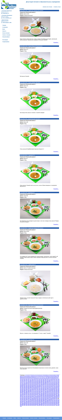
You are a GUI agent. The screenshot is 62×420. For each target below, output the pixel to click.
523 (43, 397)
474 (30, 395)
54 (52, 376)
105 (46, 378)
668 (40, 404)
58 (58, 376)
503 (45, 396)
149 (51, 380)
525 (47, 397)
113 (22, 379)
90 (23, 378)
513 (24, 397)
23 (50, 375)
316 (49, 387)
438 (41, 393)
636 (58, 402)
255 (53, 384)
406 (21, 392)
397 (43, 391)
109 (54, 378)
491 (22, 396)
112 (21, 379)
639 (24, 403)
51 (48, 376)
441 (47, 393)
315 (47, 387)
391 (32, 391)
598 (26, 401)
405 (58, 391)
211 (49, 382)
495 (30, 396)
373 (38, 390)
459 (41, 394)
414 (36, 392)
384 (58, 390)
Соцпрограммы (56, 418)
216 (58, 382)
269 (40, 385)
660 (24, 404)
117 (30, 379)
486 (53, 395)
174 (58, 380)
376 (43, 390)
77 (44, 377)
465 (53, 394)
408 (24, 392)
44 (39, 376)
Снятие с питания (33, 418)
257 (56, 384)
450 (24, 394)
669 (41, 404)
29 (58, 375)
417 (41, 392)
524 (45, 397)
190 (49, 381)
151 (55, 380)
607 (43, 401)
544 (43, 398)
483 (47, 395)
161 (34, 380)
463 (49, 394)
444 (53, 393)
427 (21, 393)
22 (49, 375)
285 (30, 386)
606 (41, 401)
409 (26, 392)
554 (22, 399)
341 (56, 388)
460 (43, 394)
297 (53, 386)
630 (47, 402)
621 (30, 402)
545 (45, 398)
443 (51, 393)
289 (38, 386)
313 (43, 387)
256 (55, 384)
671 (45, 404)
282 (24, 386)
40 (34, 376)
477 (36, 395)
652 (49, 403)
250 (43, 384)
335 (45, 388)
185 (40, 381)
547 (49, 398)
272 (45, 385)
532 (21, 398)
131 (56, 379)
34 (25, 376)
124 (43, 379)
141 (36, 380)
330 (36, 388)
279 (58, 385)
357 (47, 389)
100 (37, 378)
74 (40, 377)
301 (21, 387)
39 (32, 376)
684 (30, 405)
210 (47, 382)
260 (22, 385)
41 (35, 376)
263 (28, 385)
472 (26, 395)
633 (53, 402)
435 (36, 393)
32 (23, 376)
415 (38, 392)
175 (21, 381)
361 (55, 389)
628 (43, 402)
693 (47, 405)
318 (53, 387)
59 (20, 377)
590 (51, 400)
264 (30, 385)
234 (53, 383)
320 (56, 387)
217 (21, 383)
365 (22, 390)
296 (51, 386)
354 (41, 389)
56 (55, 376)
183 (36, 381)
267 (36, 385)
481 (43, 395)
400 (49, 391)
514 (26, 397)
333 (41, 388)
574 (21, 400)
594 (58, 400)
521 (40, 397)
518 (34, 397)
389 (28, 391)
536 (28, 398)
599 (28, 401)
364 (21, 390)
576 (24, 400)
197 (22, 382)
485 (51, 395)
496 (32, 396)
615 (58, 401)
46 (42, 376)
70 (35, 377)
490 (21, 396)
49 (46, 376)
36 (28, 376)
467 (56, 394)
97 (32, 378)
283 (26, 386)
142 (38, 380)
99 (35, 378)
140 (34, 380)
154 (21, 380)
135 (24, 380)
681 (24, 405)
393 (36, 391)
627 (41, 402)
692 (45, 405)
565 (43, 399)
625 (38, 402)
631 (49, 402)
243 (30, 384)
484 (49, 395)
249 (41, 384)
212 (51, 382)
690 (41, 405)
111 (58, 378)
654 (53, 403)
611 (51, 401)
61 (23, 377)
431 (28, 393)
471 (24, 395)
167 (45, 380)
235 (55, 383)
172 (55, 380)
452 (28, 394)
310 (38, 387)
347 (28, 389)
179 (28, 381)
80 (48, 377)
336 (47, 388)
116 (28, 379)
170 (51, 380)
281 (22, 386)
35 (27, 376)
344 (22, 389)
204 (36, 382)
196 (21, 382)
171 (53, 380)
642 (30, 403)
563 (40, 399)
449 (22, 394)
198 (24, 382)
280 (21, 386)
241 (26, 384)
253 (49, 384)
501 (41, 396)
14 (38, 375)
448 (21, 394)
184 (38, 381)
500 (40, 396)
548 (51, 398)
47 (43, 376)
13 (36, 375)
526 (49, 397)
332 (40, 388)
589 (49, 400)
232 (49, 383)
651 (47, 403)
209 (45, 382)
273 (47, 385)
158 (28, 380)
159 (30, 380)
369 (30, 390)
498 (36, 396)
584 (40, 400)
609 (47, 401)
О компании (9, 418)
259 (21, 385)
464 (51, 394)
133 (21, 380)
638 (22, 403)
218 (22, 383)
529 (55, 397)
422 (51, 392)
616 (21, 402)
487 (55, 395)
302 (22, 387)
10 (32, 375)
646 (38, 403)
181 (32, 381)
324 (24, 388)
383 (56, 390)
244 (32, 384)
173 (56, 380)
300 (58, 386)
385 (21, 391)
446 (56, 393)
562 (38, 399)
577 (26, 400)
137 (28, 380)
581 (34, 400)
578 (28, 400)
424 (55, 392)
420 (47, 392)
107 (50, 378)
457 (38, 394)
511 (21, 397)
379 (49, 390)
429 (24, 393)
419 (45, 392)
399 (47, 391)
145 (43, 380)
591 (53, 400)
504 (47, 396)
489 (58, 395)
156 (24, 380)
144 (41, 380)
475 (32, 395)
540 (36, 398)
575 (22, 400)
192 (53, 381)
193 (55, 381)
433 (32, 393)
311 (40, 387)
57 (56, 376)
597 (24, 401)
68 (32, 377)
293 (45, 386)
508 (55, 396)
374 (40, 390)
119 (34, 379)
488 (56, 395)
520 (38, 397)
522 (41, 397)
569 (51, 399)
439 (43, 393)
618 (24, 402)
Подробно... (56, 42)
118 (32, 379)
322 (21, 388)
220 (26, 383)
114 (24, 379)
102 (41, 378)
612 (53, 401)
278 (56, 385)
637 (21, 403)
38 (31, 376)
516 (30, 397)
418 (43, 392)
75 (42, 377)
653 (51, 403)
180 (30, 381)
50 (47, 376)
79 (47, 377)
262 (26, 385)
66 (30, 377)
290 (40, 386)
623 (34, 402)
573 (58, 399)
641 (28, 403)
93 (27, 378)
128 (51, 379)
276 (53, 385)
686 (34, 405)
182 (34, 381)
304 (26, 387)
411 (30, 392)
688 (38, 405)
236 (56, 383)
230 (45, 383)
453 (30, 394)
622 (32, 402)
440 (45, 393)
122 (40, 379)
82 (51, 377)
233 (51, 383)
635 (56, 402)
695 (51, 405)
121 (38, 379)
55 (54, 376)
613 (55, 401)
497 (34, 396)
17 (42, 375)
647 (40, 403)
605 (40, 401)
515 (28, 397)
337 (49, 388)
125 (45, 379)
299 (56, 386)
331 (38, 388)
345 (24, 389)
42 (36, 376)
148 (49, 380)
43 (38, 376)
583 (38, 400)
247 (38, 384)
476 (34, 395)
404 (56, 391)
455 (34, 394)
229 (43, 383)
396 (41, 391)
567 (47, 399)
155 (22, 380)
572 (56, 399)
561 (36, 399)
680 (22, 405)
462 (47, 394)
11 (34, 375)
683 (28, 405)
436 (38, 393)
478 (38, 395)
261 (24, 385)
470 (22, 395)
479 (40, 395)
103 (42, 378)
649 (43, 403)
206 (40, 382)
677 (56, 404)
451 (26, 394)
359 (51, 389)
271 (43, 385)
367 (26, 390)
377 (45, 390)
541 (38, 398)
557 (28, 399)
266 (34, 385)
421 (49, 392)
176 (22, 381)
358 (49, 389)
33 (24, 376)
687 (36, 405)
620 (28, 402)
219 (24, 383)
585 (41, 400)
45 (40, 376)
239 (22, 384)
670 (43, 404)
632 (51, 402)
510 (58, 396)
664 (32, 404)
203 (34, 382)
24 (51, 375)
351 (36, 389)
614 (56, 401)
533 (22, 398)
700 (21, 406)
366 (24, 390)
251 (45, 384)
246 (36, 384)
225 (36, 383)
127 (49, 379)
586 (43, 400)
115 (26, 379)
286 (32, 386)
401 (51, 391)
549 (53, 398)
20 (46, 375)
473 (28, 395)
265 (32, 385)
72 (38, 377)
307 (32, 387)
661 (26, 404)
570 (53, 399)
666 (36, 404)
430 (26, 393)
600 (30, 401)
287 (34, 386)
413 (34, 392)
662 (28, 404)
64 (27, 377)
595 (21, 401)
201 (30, 382)
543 (41, 398)
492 (24, 396)
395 (40, 391)
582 (36, 400)
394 (38, 391)
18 (43, 375)
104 (44, 378)
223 (32, 383)
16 (41, 375)
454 (32, 394)
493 (26, 396)
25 (53, 375)
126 (47, 379)
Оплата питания (25, 418)
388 (26, 391)
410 (28, 392)
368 (28, 390)
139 (32, 380)
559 (32, 399)
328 (32, 388)
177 (24, 381)
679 (21, 405)
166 (43, 380)
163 (38, 380)
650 (45, 403)
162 (36, 380)
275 (51, 385)
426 (58, 392)
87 (58, 377)
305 (28, 387)
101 (39, 378)
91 (24, 378)
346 (26, 389)
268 (38, 385)
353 (40, 389)
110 (56, 378)
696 (53, 405)
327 (30, 388)
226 (38, 383)
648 (41, 403)
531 (58, 397)
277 (55, 385)
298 (55, 386)
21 (47, 375)
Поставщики (49, 418)
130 (55, 379)
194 (56, 381)
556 (26, 399)
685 (32, 405)
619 (26, 402)
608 (45, 401)
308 (34, 387)
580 (32, 400)
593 (56, 400)
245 (34, 384)
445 (55, 393)
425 (56, 392)
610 (49, 401)
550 (55, 398)
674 (51, 404)
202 (32, 382)
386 (22, 391)
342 (58, 388)
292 (43, 386)
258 (58, 384)
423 (53, 392)
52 (50, 376)
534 (24, 398)
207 (41, 382)
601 (32, 401)
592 (55, 400)
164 (40, 380)
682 (26, 405)
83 (52, 377)
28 (57, 375)
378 (47, 390)
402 (53, 391)
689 (40, 405)
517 (32, 397)
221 (28, 383)
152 (56, 380)
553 (21, 399)
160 (32, 380)
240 (24, 384)
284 (28, 386)
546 (47, 398)
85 (55, 377)
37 (30, 376)
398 (45, 391)
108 (52, 378)
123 (41, 379)
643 (32, 403)
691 (43, 405)
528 (53, 397)
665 (34, 404)
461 (45, 394)
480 (41, 395)
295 (49, 386)
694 (49, 405)
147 (47, 380)
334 (43, 388)
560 (34, 399)
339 (53, 388)
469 (21, 395)
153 (58, 380)
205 (38, 382)
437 (40, 393)
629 (45, 402)
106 (48, 378)
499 (38, 396)
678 (58, 404)
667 (38, 404)
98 (34, 378)
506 (51, 396)
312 (41, 387)
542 (40, 398)
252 (47, 384)
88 (20, 378)
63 (25, 377)
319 (55, 387)
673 (49, 404)
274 (49, 385)
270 (41, 385)
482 (45, 395)
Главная (4, 418)
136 (26, 380)
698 (56, 405)
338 (51, 388)
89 (21, 378)
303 (24, 387)
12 (35, 375)
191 (51, 381)
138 (30, 380)
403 (55, 391)
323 (22, 388)
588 (47, 400)
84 (54, 377)
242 (28, 384)
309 (36, 387)
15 (39, 375)
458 (40, 394)
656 (56, 403)
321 (58, 387)
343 (21, 389)
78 (46, 377)
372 (36, 390)
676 (55, 404)
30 (20, 376)
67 (31, 377)
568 (49, 399)
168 (47, 380)
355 (43, 389)
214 (55, 382)
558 (30, 399)
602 (34, 401)
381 (53, 390)
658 (21, 404)
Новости (19, 418)
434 (34, 393)
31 (21, 376)
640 (26, 403)
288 (36, 386)
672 (47, 404)
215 (56, 382)
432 (30, 393)
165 (41, 380)
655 (55, 403)
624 (36, 402)
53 (51, 376)
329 (34, 388)
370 (32, 390)
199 (26, 382)
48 (44, 376)
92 (25, 378)
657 (58, 403)
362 (56, 389)
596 (22, 401)
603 (36, 401)
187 (43, 381)
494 (28, 396)
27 (55, 375)
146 (45, 380)
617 (22, 402)
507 (53, 396)
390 (30, 391)
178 (26, 381)
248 (40, 384)
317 (51, 387)
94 (28, 378)
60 (21, 377)
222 (30, 383)
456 (36, 394)
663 (30, 404)
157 (26, 380)
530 (56, 397)
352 (38, 389)
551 (56, 398)
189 (47, 381)
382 (55, 390)
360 (53, 389)
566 (45, 399)
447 (58, 393)
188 (45, 381)
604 (38, 401)
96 (31, 378)
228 (41, 383)
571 (55, 399)
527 (51, 397)
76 (43, 377)
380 (51, 390)
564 (41, 399)
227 (40, 383)
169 (49, 380)
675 (53, 404)
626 (40, 402)
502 (43, 396)
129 (53, 379)
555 (24, 399)
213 (53, 382)
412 (32, 392)
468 (58, 394)
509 (56, 396)
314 (45, 387)
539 (34, 398)
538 (32, 398)
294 (47, 386)
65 (28, 377)
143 (40, 380)
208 (43, 382)
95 (30, 378)
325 (26, 388)
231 (47, 383)
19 (45, 375)
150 (53, 380)
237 (58, 383)
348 (30, 389)
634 (55, 402)
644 (34, 403)
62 (24, 377)
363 (58, 389)
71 (36, 377)
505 (49, 396)
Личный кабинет (42, 418)
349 (32, 389)
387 (24, 391)
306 (30, 387)
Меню (15, 418)
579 (30, 400)
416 (40, 392)
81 (50, 377)
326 (28, 388)
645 (36, 403)
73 (39, 377)
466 (55, 394)
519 (36, 397)
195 (58, 381)
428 (22, 393)
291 (41, 386)
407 (22, 392)
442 (49, 393)
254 (51, 384)
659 (22, 404)
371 (34, 390)
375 (41, 390)
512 (22, 397)
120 (36, 379)
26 (54, 375)
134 (22, 380)
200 (28, 382)
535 (26, 398)
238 (21, 384)
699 (58, 405)
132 (58, 379)
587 (45, 400)
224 (34, 383)
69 (34, 377)
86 (56, 377)
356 (45, 389)
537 (30, 398)
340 (55, 388)
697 (55, 405)
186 (41, 381)
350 (34, 389)
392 (34, 391)
